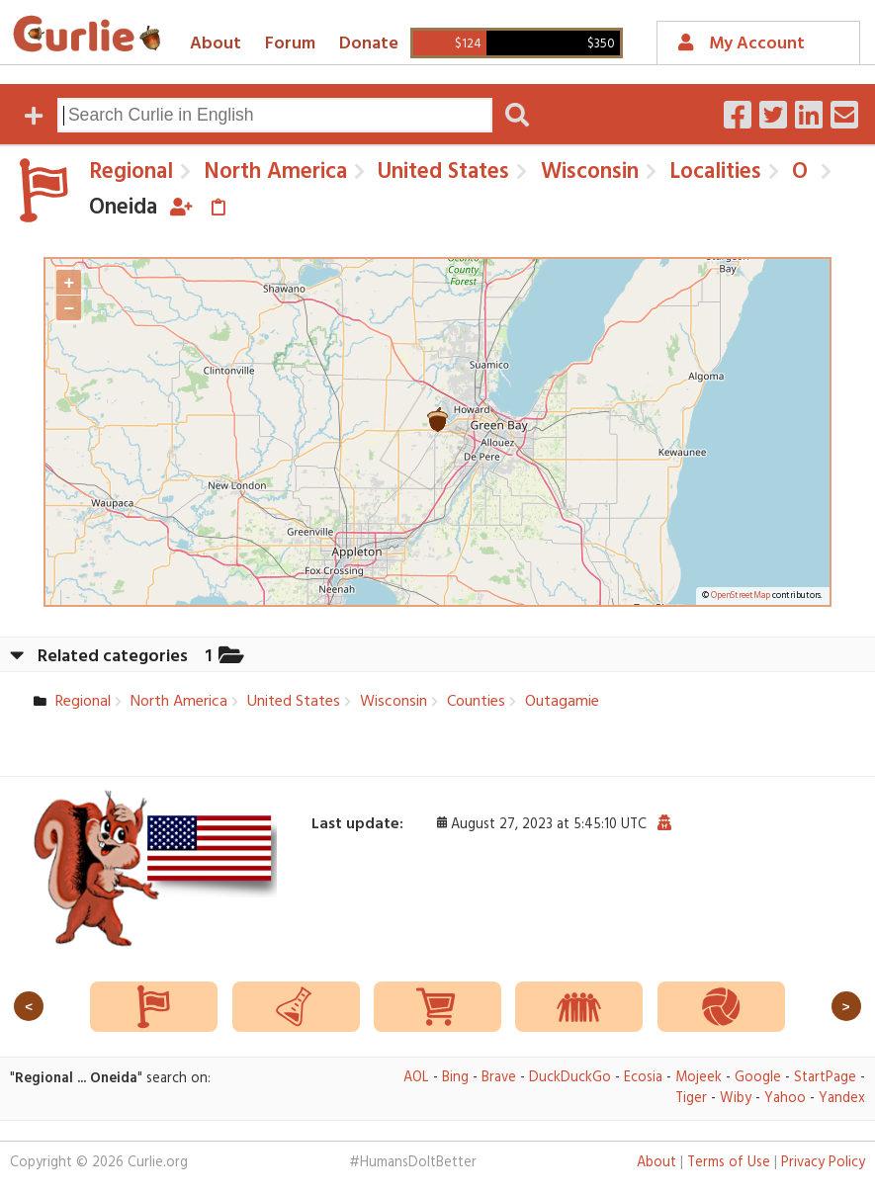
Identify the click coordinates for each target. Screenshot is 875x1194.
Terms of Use (728, 1162)
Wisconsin (587, 172)
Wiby (735, 1098)
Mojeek (698, 1077)
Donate (368, 44)
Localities (712, 172)
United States (440, 172)
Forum (290, 44)
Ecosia (643, 1077)
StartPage (825, 1077)
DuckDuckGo (570, 1077)
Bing (455, 1077)
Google (758, 1077)
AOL (416, 1077)
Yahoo (785, 1098)
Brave (498, 1077)
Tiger (691, 1098)
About (215, 44)
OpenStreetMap (740, 596)
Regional (131, 172)
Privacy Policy (823, 1162)
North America (272, 172)
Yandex (842, 1098)
